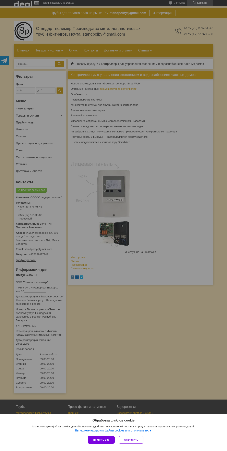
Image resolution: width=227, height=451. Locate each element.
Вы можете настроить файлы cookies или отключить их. (112, 430)
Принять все (101, 439)
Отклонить (131, 439)
